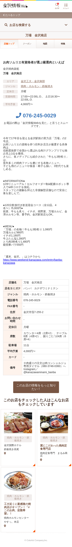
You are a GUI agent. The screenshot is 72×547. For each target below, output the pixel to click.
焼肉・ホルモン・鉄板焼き (37, 86)
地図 (45, 44)
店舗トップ (9, 44)
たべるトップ (12, 15)
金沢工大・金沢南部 (33, 81)
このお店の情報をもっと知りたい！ (36, 387)
